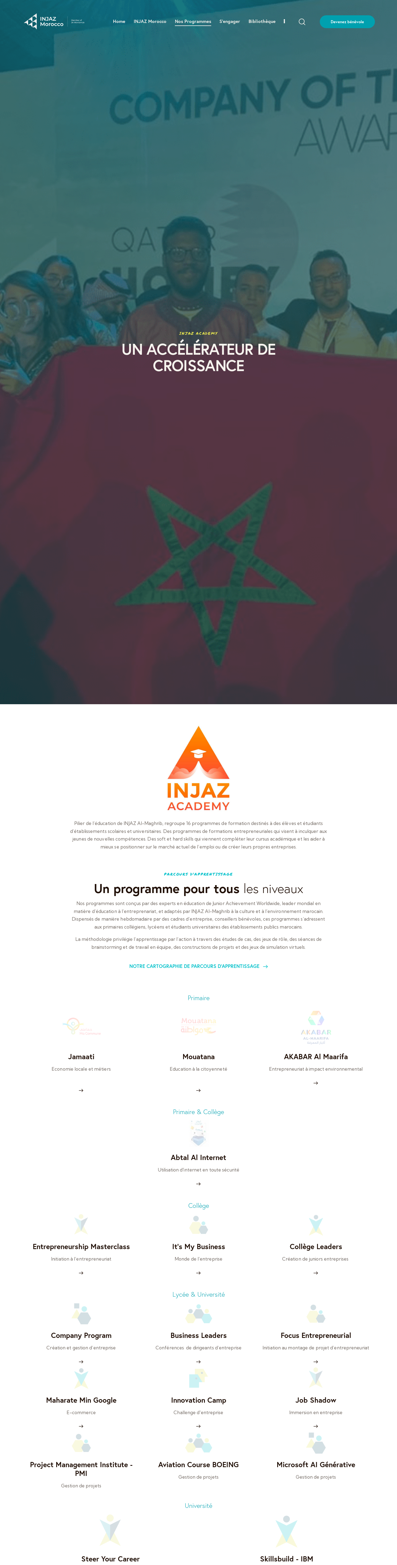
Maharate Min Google (81, 1400)
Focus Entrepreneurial (316, 1335)
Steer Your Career (110, 1559)
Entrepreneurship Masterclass (81, 1246)
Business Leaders (199, 1335)
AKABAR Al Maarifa (316, 1056)
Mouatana (199, 1056)
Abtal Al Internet (198, 1157)
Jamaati (81, 1056)
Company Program (81, 1335)
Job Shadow (315, 1400)
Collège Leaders (316, 1246)
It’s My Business (198, 1246)
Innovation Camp (198, 1400)
